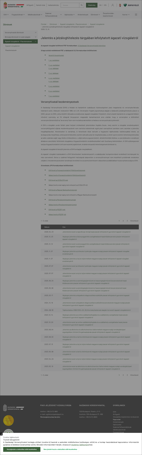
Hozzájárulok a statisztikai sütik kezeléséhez (22, 449)
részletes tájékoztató (80, 444)
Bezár (1, 434)
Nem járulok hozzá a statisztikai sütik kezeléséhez (60, 449)
